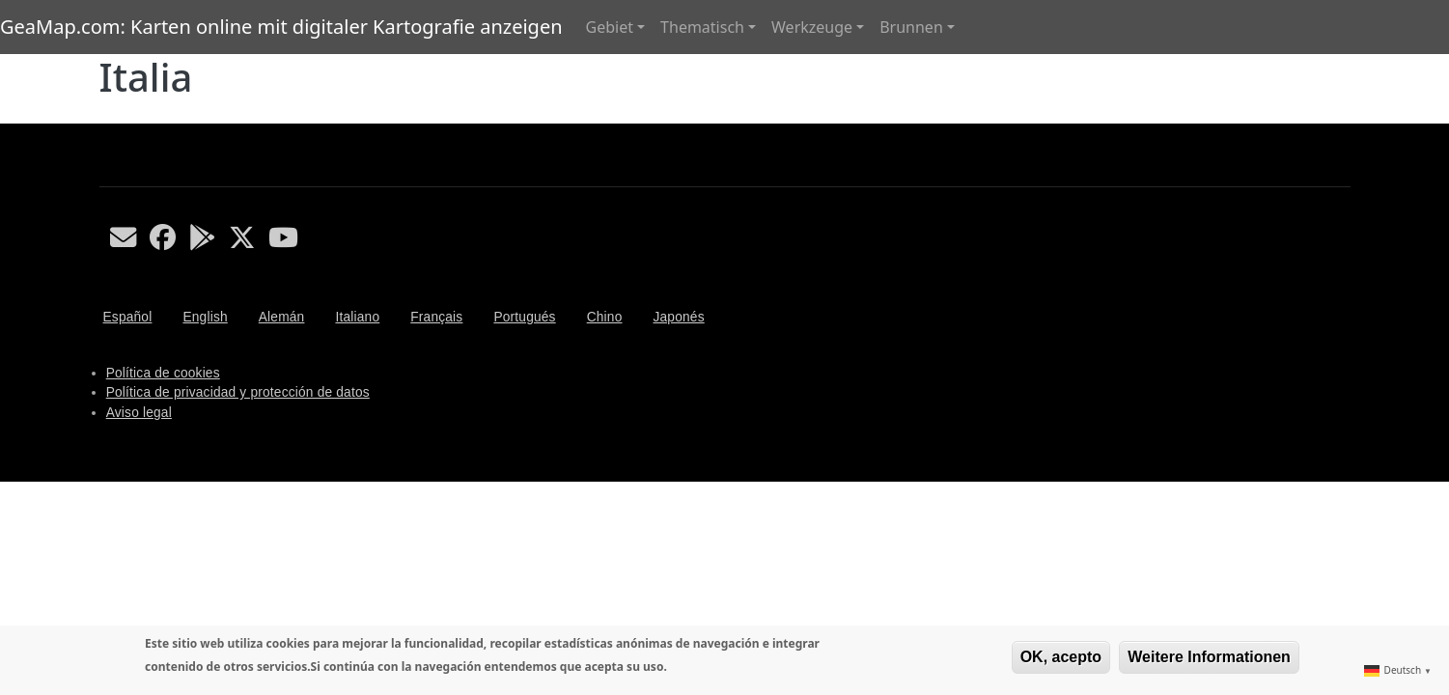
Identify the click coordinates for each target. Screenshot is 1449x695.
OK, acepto (1060, 657)
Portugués (524, 317)
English (204, 317)
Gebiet (609, 27)
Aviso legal (139, 412)
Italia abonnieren (107, 116)
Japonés (678, 317)
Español (128, 317)
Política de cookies (163, 373)
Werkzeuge (811, 27)
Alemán (282, 317)
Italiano (357, 317)
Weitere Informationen (1209, 657)
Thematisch (702, 27)
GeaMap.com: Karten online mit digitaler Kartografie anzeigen (281, 27)
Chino (605, 317)
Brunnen (911, 27)
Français (436, 317)
